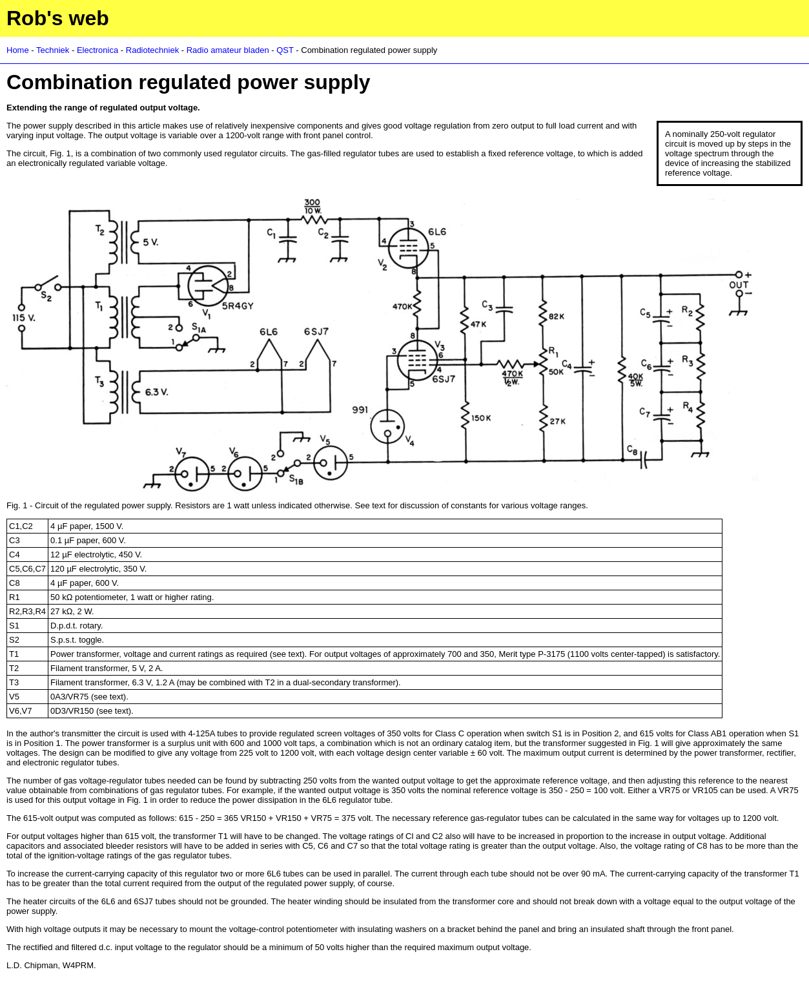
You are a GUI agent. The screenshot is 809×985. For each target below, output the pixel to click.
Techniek (52, 50)
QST (285, 50)
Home (17, 50)
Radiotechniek (152, 50)
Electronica (97, 50)
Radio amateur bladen (228, 50)
